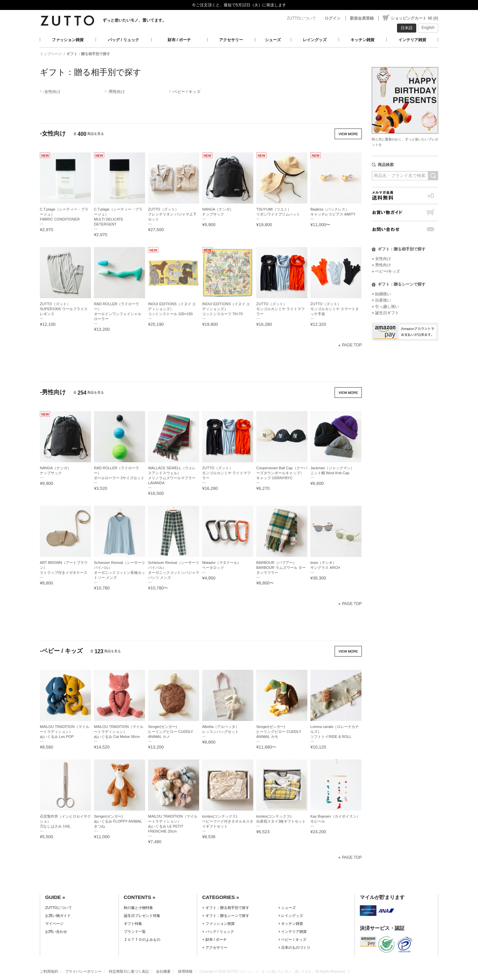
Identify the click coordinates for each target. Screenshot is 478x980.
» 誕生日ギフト (385, 313)
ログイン (333, 18)
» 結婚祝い (381, 294)
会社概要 (163, 971)
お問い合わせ (405, 229)
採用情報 (185, 971)
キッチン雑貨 (362, 40)
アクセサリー (231, 40)
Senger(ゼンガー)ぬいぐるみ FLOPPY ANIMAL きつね (118, 821)
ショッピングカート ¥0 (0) (414, 18)
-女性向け (51, 91)
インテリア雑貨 (412, 40)
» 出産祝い (381, 300)
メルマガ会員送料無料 (405, 195)
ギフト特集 (133, 924)
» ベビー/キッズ (386, 271)
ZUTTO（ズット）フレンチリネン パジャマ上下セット (172, 214)
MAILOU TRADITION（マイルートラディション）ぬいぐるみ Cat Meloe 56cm (118, 732)
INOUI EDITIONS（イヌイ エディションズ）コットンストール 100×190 (172, 309)
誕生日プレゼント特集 (142, 916)
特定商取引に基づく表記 (129, 971)
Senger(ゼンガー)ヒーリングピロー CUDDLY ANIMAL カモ (278, 732)
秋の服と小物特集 (138, 908)
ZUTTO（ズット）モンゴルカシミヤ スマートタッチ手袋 (334, 309)
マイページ (54, 924)
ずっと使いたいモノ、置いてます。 (134, 20)
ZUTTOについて (301, 18)
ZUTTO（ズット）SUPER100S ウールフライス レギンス (64, 309)
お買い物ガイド (405, 212)
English (428, 27)
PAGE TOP (352, 345)
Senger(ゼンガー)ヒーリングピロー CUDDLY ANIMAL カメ (170, 732)
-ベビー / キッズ (186, 91)
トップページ (51, 54)
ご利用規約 (49, 971)
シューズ (273, 40)
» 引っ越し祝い (385, 306)
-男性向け (116, 91)
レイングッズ (315, 40)
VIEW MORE (348, 134)
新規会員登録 (362, 18)
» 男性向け (381, 265)
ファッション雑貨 (68, 40)
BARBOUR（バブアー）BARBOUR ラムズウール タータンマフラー (281, 568)
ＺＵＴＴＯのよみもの (142, 939)
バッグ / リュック (123, 40)
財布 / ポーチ (179, 40)
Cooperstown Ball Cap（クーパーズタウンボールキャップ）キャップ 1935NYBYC (281, 473)
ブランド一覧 (135, 932)
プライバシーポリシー (83, 971)
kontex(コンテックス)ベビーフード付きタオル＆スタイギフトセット (227, 821)
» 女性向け (381, 258)
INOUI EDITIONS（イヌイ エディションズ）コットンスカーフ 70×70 (226, 309)
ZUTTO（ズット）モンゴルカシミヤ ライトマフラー (280, 309)
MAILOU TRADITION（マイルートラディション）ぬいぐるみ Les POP (64, 732)
